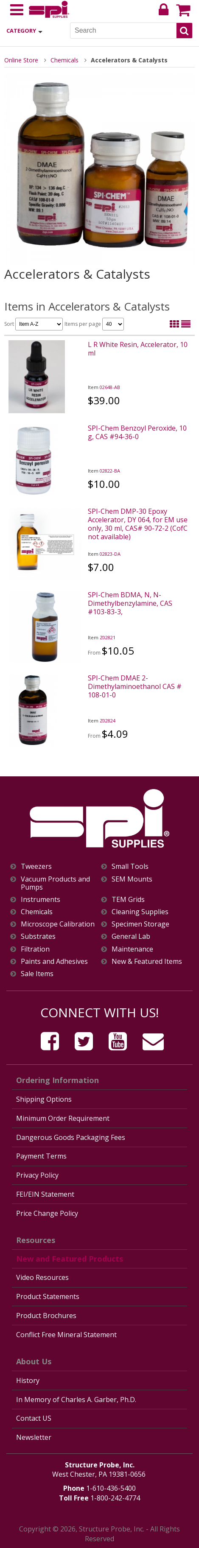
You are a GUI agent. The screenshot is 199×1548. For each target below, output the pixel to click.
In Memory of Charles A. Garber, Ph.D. (76, 1399)
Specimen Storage (140, 924)
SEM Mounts (132, 879)
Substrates (38, 936)
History (27, 1380)
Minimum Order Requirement (62, 1118)
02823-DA (110, 554)
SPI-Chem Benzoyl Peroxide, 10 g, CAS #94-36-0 (137, 432)
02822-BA (110, 470)
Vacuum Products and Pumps (55, 883)
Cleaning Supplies (140, 912)
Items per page (94, 324)
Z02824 (107, 720)
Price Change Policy (47, 1213)
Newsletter (33, 1437)
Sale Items (37, 974)
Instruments (40, 900)
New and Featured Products (69, 1259)
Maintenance (132, 949)
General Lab (131, 936)
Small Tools (130, 866)
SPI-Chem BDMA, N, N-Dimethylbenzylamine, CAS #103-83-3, (130, 603)
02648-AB (110, 387)
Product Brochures (46, 1315)
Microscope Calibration (58, 924)
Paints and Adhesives (54, 961)
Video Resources (42, 1277)
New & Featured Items (147, 961)
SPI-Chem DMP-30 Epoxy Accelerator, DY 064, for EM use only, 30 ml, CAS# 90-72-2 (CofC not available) (138, 524)
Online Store (21, 60)
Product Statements (47, 1296)
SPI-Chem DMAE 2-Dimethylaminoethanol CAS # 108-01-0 (135, 686)
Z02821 (107, 637)
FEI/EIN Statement (45, 1194)
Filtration (35, 949)
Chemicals (64, 60)
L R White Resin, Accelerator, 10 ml (138, 349)
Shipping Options (44, 1099)
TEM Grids (128, 900)
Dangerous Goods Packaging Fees (70, 1137)
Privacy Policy (37, 1175)
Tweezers (36, 866)
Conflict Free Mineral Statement (66, 1334)
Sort (33, 324)
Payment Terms (41, 1156)
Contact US (33, 1418)
